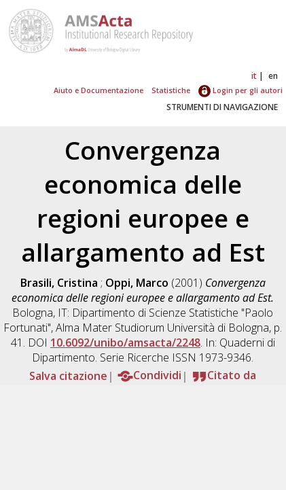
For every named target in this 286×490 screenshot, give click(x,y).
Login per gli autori (240, 90)
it (254, 76)
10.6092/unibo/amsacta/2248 (125, 342)
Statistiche (170, 90)
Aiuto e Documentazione (98, 90)
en (273, 76)
